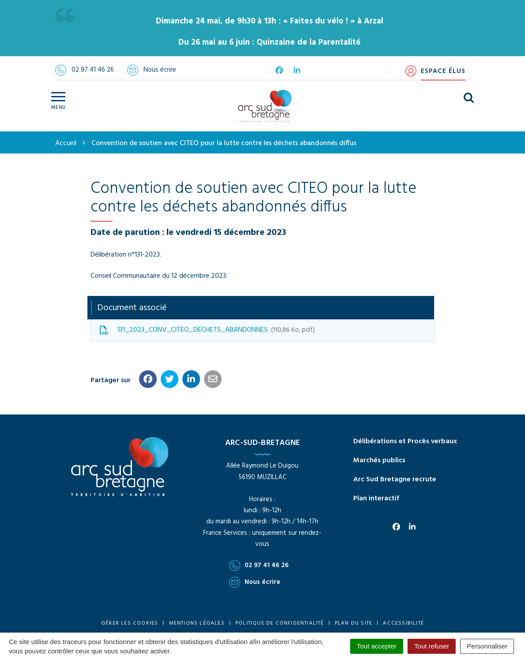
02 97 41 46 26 (259, 565)
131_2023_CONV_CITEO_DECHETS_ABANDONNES (207, 330)
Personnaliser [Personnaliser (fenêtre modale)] (487, 646)
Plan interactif (376, 498)
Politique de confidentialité (279, 623)
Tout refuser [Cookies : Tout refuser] (431, 646)
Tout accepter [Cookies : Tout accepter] (377, 646)
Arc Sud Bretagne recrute (394, 479)
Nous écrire (254, 582)
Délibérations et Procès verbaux (405, 441)
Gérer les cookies (129, 623)
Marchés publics (379, 460)
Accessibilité (403, 623)
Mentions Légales (197, 623)
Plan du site (353, 623)
